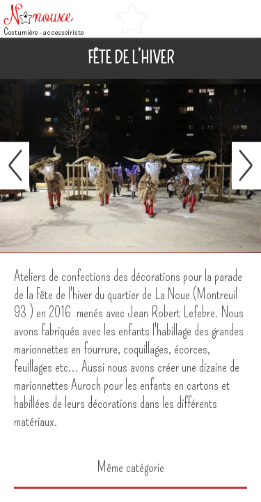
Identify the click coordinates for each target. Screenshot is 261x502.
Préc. (14, 166)
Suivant (246, 166)
